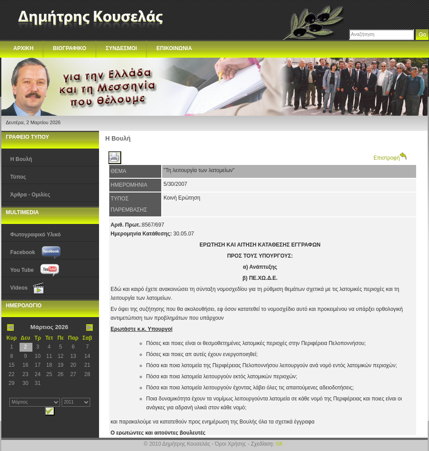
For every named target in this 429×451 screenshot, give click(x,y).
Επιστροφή (390, 158)
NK (279, 444)
